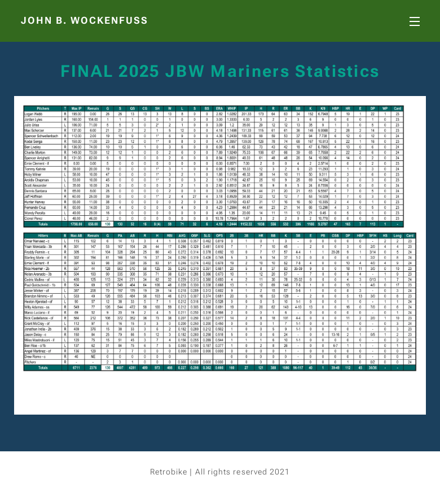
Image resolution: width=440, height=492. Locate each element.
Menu (415, 21)
